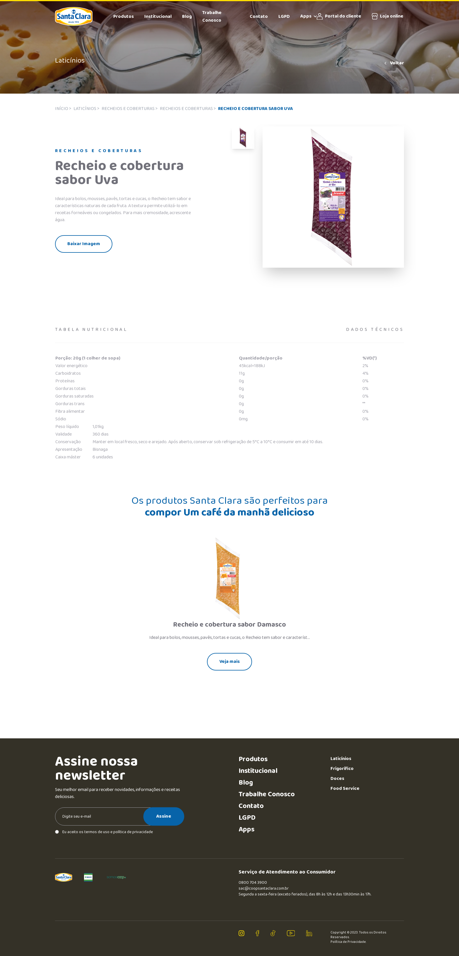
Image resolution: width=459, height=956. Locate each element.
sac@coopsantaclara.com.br (264, 888)
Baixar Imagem (83, 243)
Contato (259, 16)
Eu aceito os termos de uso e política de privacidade (104, 832)
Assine (163, 816)
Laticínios (340, 758)
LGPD (284, 16)
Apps (308, 16)
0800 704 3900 (253, 882)
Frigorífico (342, 768)
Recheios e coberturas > (129, 108)
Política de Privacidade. (348, 942)
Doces (337, 778)
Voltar (393, 63)
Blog (187, 16)
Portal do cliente (339, 16)
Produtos (123, 16)
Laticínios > (86, 108)
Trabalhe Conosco (212, 16)
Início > (63, 108)
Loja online (387, 16)
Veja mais (229, 661)
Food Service (344, 788)
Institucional (158, 16)
